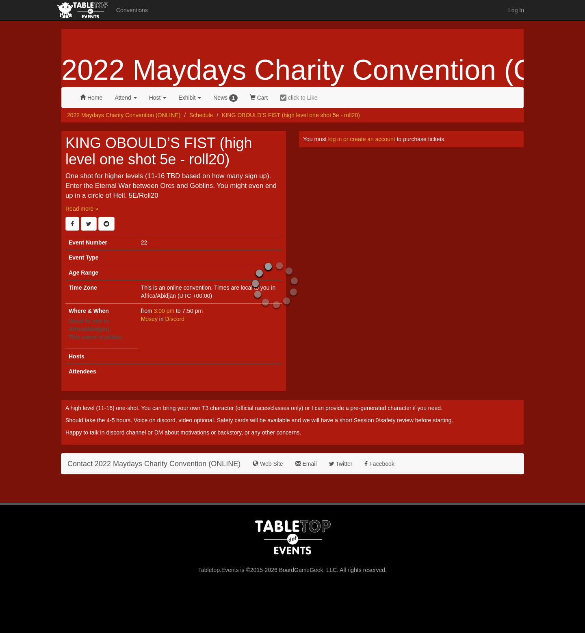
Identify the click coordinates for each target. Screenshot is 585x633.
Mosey (149, 319)
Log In (516, 10)
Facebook (379, 464)
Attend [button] (125, 97)
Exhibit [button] (189, 97)
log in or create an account (361, 139)
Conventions (132, 10)
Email (306, 464)
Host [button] (158, 97)
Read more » (81, 208)
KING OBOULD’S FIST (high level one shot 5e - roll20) (291, 115)
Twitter (341, 464)
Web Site (268, 464)
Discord (174, 319)
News (225, 98)
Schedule (201, 115)
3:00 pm (165, 311)
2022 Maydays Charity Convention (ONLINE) (123, 115)
